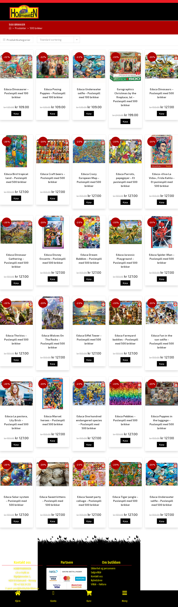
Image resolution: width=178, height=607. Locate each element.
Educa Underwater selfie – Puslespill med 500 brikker (162, 500)
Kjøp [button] (16, 113)
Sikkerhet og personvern (103, 568)
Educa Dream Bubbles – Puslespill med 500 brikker (89, 258)
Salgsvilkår (96, 572)
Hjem (18, 601)
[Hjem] (10, 28)
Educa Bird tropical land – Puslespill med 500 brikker (16, 177)
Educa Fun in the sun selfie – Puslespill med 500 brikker (162, 341)
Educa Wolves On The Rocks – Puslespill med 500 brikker (53, 341)
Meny (124, 601)
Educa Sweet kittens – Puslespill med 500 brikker (53, 500)
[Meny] (124, 591)
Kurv (89, 601)
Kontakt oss (97, 576)
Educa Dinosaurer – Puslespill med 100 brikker (16, 93)
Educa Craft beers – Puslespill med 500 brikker (52, 177)
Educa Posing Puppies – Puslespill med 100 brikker (52, 93)
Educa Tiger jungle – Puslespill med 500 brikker (125, 500)
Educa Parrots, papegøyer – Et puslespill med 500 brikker (125, 179)
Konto (53, 601)
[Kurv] (89, 591)
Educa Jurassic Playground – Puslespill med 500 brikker (125, 260)
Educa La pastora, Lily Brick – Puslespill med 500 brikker (16, 422)
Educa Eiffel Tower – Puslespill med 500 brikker (89, 339)
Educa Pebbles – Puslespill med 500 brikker (125, 420)
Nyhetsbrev (96, 580)
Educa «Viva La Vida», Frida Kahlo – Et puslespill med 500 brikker (162, 179)
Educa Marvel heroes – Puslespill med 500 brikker (53, 420)
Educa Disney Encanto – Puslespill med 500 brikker (53, 258)
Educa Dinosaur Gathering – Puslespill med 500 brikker (16, 260)
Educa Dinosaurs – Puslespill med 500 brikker (162, 93)
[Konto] (53, 591)
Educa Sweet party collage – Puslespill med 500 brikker (88, 500)
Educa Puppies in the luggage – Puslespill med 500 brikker (162, 422)
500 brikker (36, 28)
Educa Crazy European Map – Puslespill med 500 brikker (89, 179)
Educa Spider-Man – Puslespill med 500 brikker (161, 258)
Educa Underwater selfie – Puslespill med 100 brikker (89, 93)
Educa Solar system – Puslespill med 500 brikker (16, 500)
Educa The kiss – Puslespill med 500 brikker (16, 339)
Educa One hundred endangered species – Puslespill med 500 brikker (89, 422)
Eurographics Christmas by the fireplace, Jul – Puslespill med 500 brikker (125, 96)
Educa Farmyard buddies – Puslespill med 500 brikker (125, 339)
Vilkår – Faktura (98, 584)
